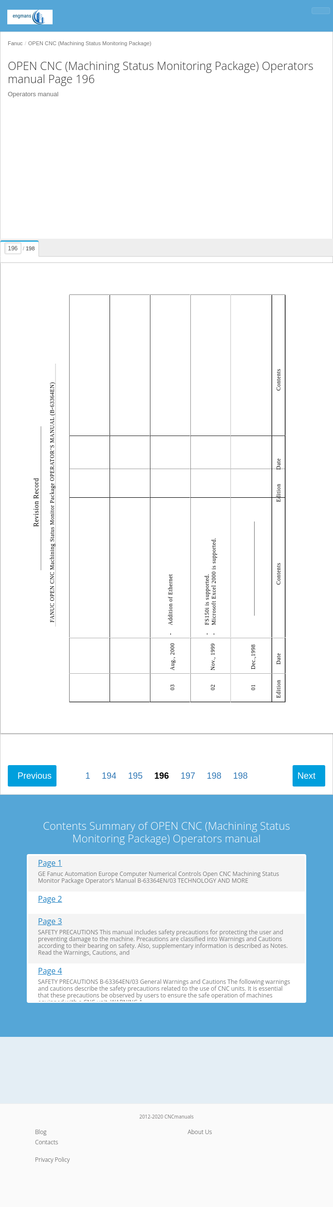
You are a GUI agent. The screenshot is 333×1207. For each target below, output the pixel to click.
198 (214, 776)
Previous (35, 776)
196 (161, 776)
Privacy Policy (52, 1159)
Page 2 (50, 899)
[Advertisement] (163, 171)
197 (188, 776)
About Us (200, 1132)
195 (135, 776)
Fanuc (15, 43)
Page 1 (50, 863)
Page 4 (50, 971)
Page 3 (50, 921)
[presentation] (20, 247)
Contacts (46, 1142)
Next (306, 776)
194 (109, 776)
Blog (41, 1132)
